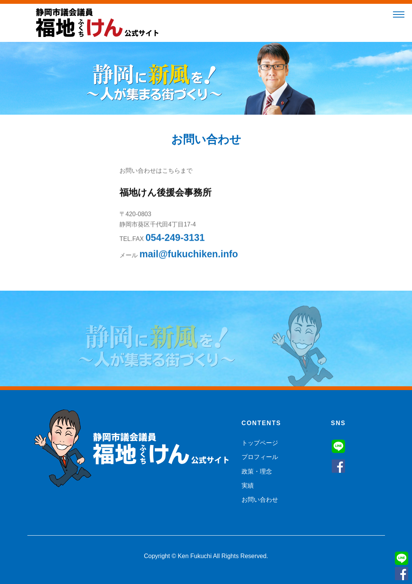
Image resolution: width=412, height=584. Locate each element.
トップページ (260, 443)
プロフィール (260, 457)
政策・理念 (257, 471)
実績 (248, 485)
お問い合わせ (260, 499)
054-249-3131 (175, 239)
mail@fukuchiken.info (188, 255)
